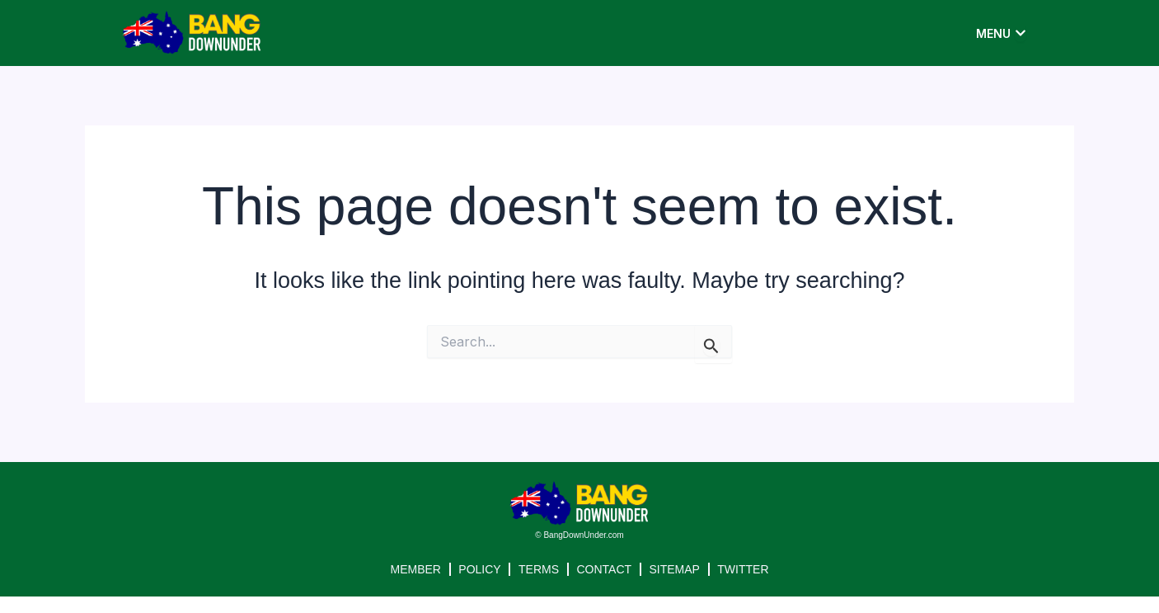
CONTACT (604, 569)
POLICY (479, 569)
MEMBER (414, 569)
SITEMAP (675, 569)
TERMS (538, 569)
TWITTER (744, 569)
